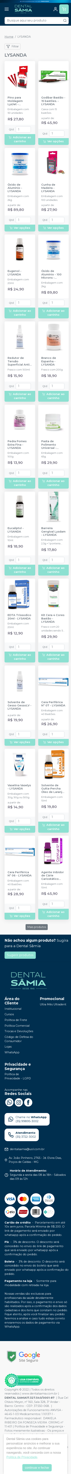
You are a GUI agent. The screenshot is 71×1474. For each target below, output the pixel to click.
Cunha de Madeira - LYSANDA (48, 188)
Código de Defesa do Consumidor (19, 1039)
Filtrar (12, 46)
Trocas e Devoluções (19, 1031)
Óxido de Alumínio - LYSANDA (15, 188)
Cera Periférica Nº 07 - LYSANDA (53, 704)
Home (9, 36)
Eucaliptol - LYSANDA (16, 530)
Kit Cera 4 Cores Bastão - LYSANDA (52, 618)
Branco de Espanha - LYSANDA (48, 361)
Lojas (8, 1046)
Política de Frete (16, 1020)
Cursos (9, 1014)
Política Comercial (17, 1025)
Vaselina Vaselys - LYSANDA (19, 787)
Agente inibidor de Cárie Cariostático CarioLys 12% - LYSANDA (52, 876)
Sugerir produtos (20, 955)
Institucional (13, 1008)
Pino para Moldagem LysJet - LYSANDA (15, 101)
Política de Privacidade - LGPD (18, 1076)
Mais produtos (36, 927)
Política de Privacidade (21, 1457)
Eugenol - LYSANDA (14, 273)
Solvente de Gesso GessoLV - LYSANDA (19, 706)
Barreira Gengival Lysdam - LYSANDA (53, 532)
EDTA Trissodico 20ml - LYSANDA (19, 617)
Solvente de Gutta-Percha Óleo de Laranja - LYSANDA (53, 789)
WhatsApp (12, 1052)
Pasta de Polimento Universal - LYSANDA (48, 445)
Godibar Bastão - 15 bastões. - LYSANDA (53, 101)
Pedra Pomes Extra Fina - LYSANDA (17, 445)
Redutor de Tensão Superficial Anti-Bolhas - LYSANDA (19, 361)
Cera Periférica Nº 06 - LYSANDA (20, 874)
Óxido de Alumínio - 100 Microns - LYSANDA (51, 274)
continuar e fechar (37, 1467)
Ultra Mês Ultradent (53, 1004)
